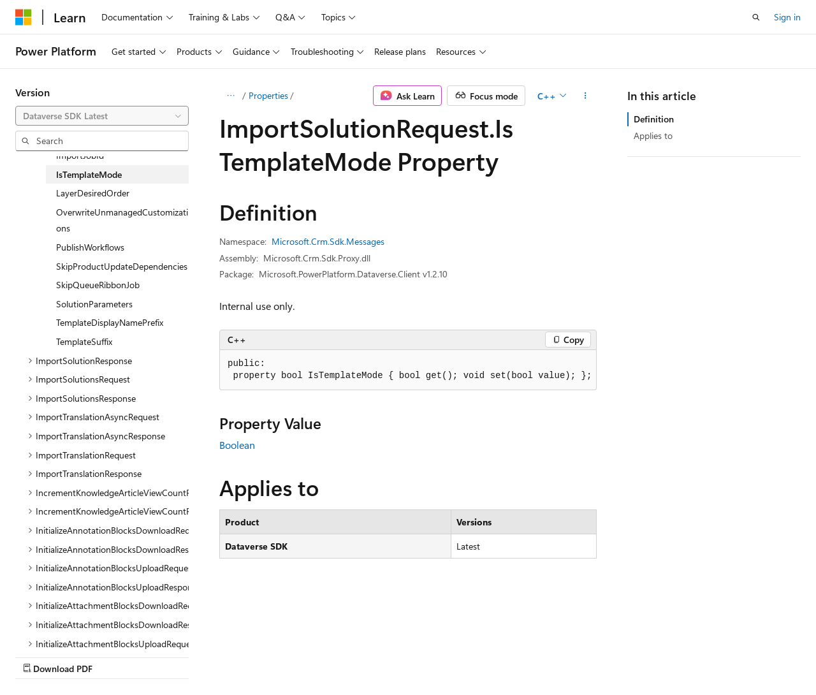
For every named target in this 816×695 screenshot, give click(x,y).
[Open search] (756, 17)
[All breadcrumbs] (230, 95)
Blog (173, 656)
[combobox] (102, 116)
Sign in (787, 17)
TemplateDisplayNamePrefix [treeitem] (109, 322)
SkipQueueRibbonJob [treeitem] (98, 285)
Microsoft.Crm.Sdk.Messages (328, 241)
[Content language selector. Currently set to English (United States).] (73, 625)
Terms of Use (342, 656)
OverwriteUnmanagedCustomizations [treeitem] (122, 220)
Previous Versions (116, 656)
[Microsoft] (23, 17)
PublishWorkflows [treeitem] (90, 247)
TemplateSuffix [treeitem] (84, 341)
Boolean (237, 444)
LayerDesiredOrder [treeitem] (92, 193)
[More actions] (585, 95)
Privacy (279, 656)
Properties (268, 95)
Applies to (653, 135)
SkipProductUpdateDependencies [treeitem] (121, 266)
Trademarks (404, 656)
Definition (654, 119)
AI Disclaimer (40, 656)
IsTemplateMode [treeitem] (89, 174)
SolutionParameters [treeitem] (94, 304)
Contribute (228, 656)
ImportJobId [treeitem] (80, 155)
